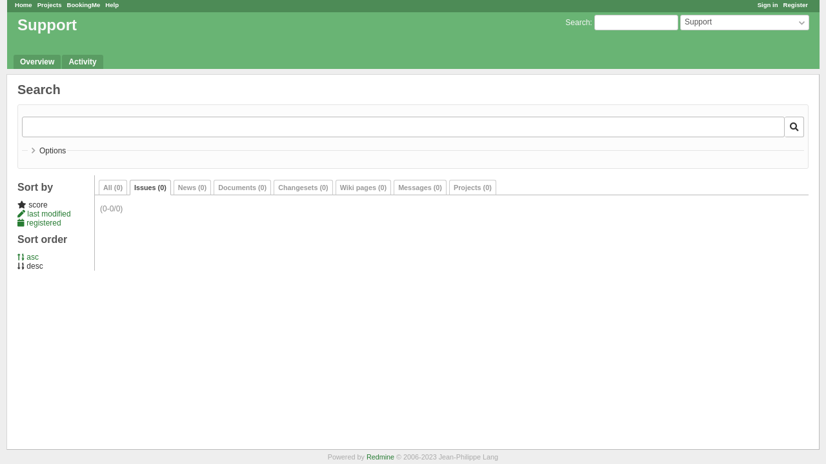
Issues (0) (150, 187)
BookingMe (84, 4)
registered (39, 222)
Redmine (380, 457)
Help (112, 4)
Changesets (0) (303, 187)
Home (23, 4)
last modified (44, 213)
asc (28, 257)
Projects (49, 4)
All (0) (113, 187)
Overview (37, 61)
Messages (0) (420, 187)
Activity (82, 61)
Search (577, 22)
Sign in (768, 4)
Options (52, 150)
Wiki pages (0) (363, 187)
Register (795, 4)
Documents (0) (242, 187)
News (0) (192, 187)
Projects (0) (473, 187)
